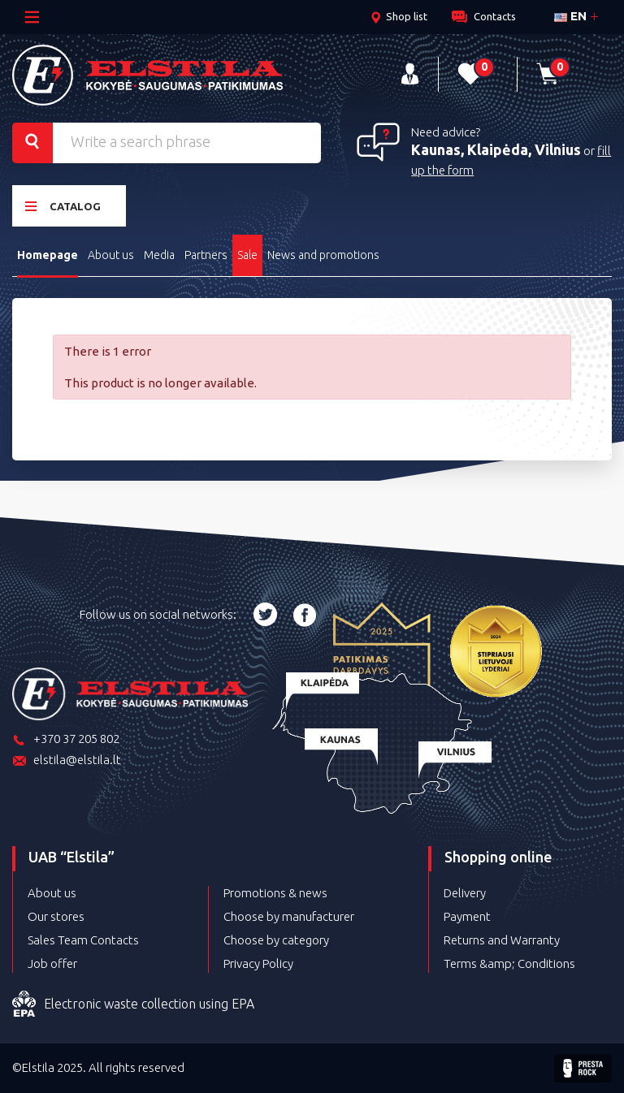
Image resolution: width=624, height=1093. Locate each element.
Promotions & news (275, 893)
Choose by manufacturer (288, 916)
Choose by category (276, 940)
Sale (247, 254)
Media (159, 254)
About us (111, 254)
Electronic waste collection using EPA (133, 1004)
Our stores (56, 916)
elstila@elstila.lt (66, 761)
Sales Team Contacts (83, 940)
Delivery (465, 893)
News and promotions (323, 254)
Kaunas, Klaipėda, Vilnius (496, 149)
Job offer (52, 963)
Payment (467, 916)
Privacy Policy (258, 963)
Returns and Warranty (502, 940)
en (570, 16)
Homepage (47, 254)
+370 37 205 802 (65, 740)
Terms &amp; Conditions (509, 963)
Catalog (63, 206)
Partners (206, 254)
